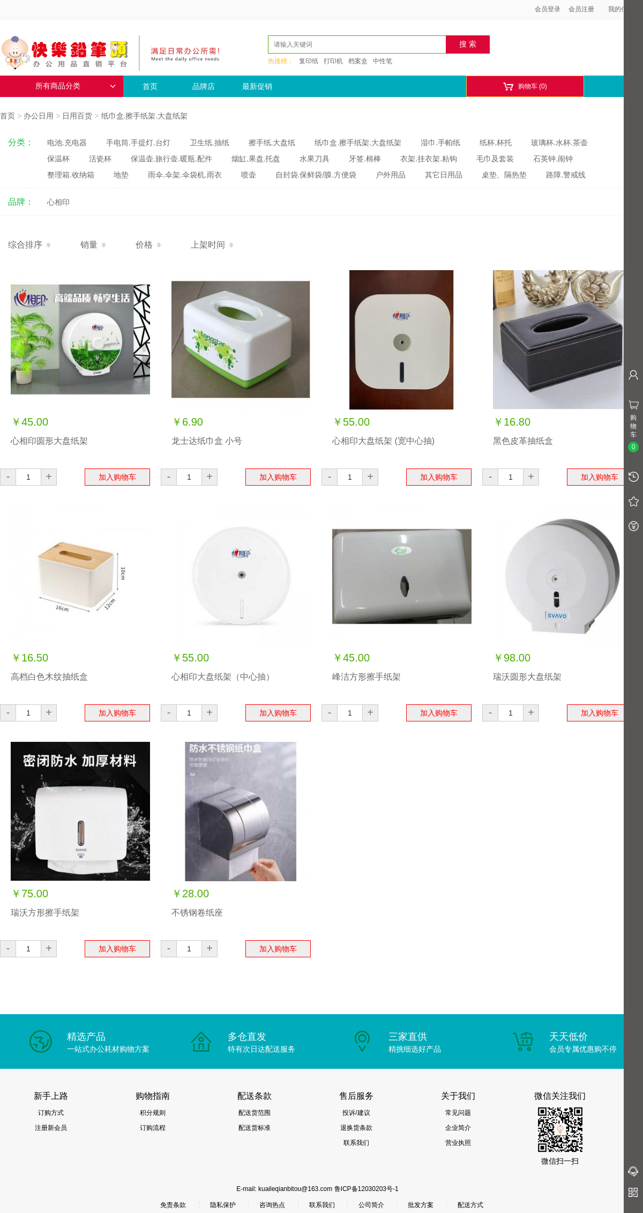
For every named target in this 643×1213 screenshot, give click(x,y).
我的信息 (624, 9)
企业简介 (458, 1128)
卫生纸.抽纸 (209, 142)
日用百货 (77, 115)
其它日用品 (443, 174)
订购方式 (51, 1113)
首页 (150, 86)
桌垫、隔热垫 (504, 174)
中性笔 (382, 61)
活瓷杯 (100, 158)
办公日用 (39, 115)
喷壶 (248, 174)
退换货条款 (356, 1128)
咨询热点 (272, 1205)
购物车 (525, 86)
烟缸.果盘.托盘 (256, 158)
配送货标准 (254, 1128)
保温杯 (58, 158)
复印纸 (308, 61)
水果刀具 (315, 158)
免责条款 (173, 1205)
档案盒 (358, 61)
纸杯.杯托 (496, 142)
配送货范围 (254, 1113)
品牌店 (203, 86)
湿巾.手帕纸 (440, 142)
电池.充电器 (67, 142)
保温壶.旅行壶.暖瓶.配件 (171, 158)
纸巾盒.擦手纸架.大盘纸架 (144, 115)
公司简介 (371, 1205)
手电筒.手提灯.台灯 (138, 142)
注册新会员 (51, 1128)
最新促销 (257, 86)
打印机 (333, 61)
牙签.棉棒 (365, 158)
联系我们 (356, 1143)
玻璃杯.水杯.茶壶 (559, 142)
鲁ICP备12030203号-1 (366, 1189)
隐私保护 (223, 1205)
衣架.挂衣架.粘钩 (428, 158)
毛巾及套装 (495, 158)
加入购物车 (117, 477)
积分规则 (153, 1113)
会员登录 (547, 9)
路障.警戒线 (566, 174)
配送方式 (470, 1205)
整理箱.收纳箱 (70, 174)
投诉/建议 (356, 1113)
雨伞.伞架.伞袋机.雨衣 (185, 174)
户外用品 (391, 174)
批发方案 (420, 1205)
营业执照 (458, 1143)
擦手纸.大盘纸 (272, 142)
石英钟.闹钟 (553, 158)
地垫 (121, 174)
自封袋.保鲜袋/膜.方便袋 (316, 174)
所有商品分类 (75, 86)
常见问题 (458, 1113)
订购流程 (153, 1128)
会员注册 (581, 9)
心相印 (58, 202)
